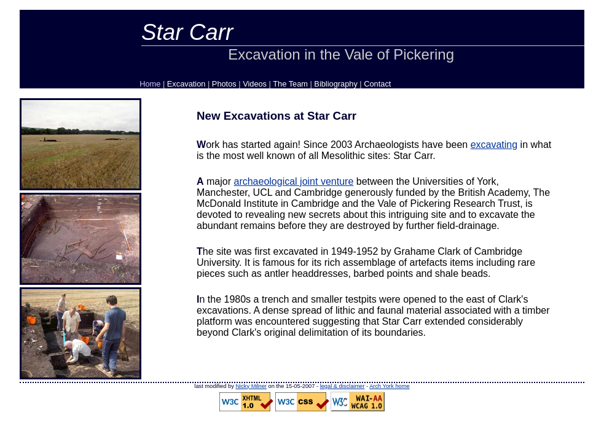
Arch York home (389, 386)
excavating (494, 144)
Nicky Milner (251, 386)
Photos (224, 83)
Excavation (186, 83)
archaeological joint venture (293, 181)
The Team (290, 83)
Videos (255, 83)
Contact (377, 83)
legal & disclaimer (342, 386)
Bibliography (335, 83)
